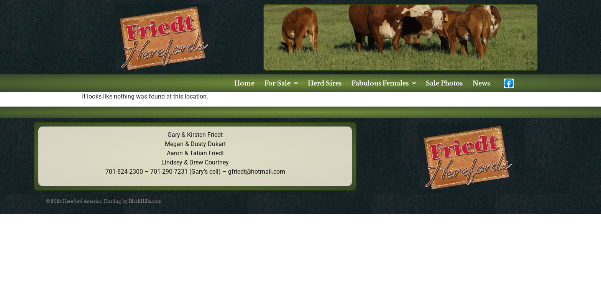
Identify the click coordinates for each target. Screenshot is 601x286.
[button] (281, 83)
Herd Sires (325, 83)
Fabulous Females (383, 83)
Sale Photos (444, 83)
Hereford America (82, 201)
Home (244, 83)
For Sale (281, 83)
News (481, 83)
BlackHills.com (145, 201)
